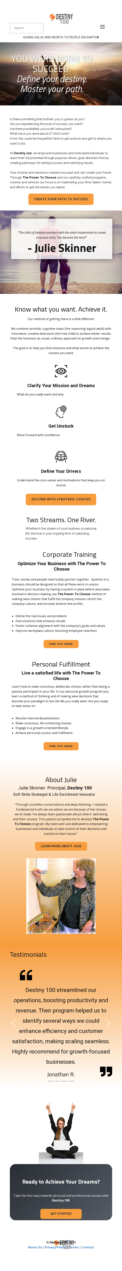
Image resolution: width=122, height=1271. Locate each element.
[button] (13, 1023)
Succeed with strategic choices (61, 499)
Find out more (61, 644)
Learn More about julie (61, 846)
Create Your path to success (61, 199)
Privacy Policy (55, 1247)
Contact (88, 1247)
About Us (35, 1247)
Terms (74, 1247)
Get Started (61, 1214)
